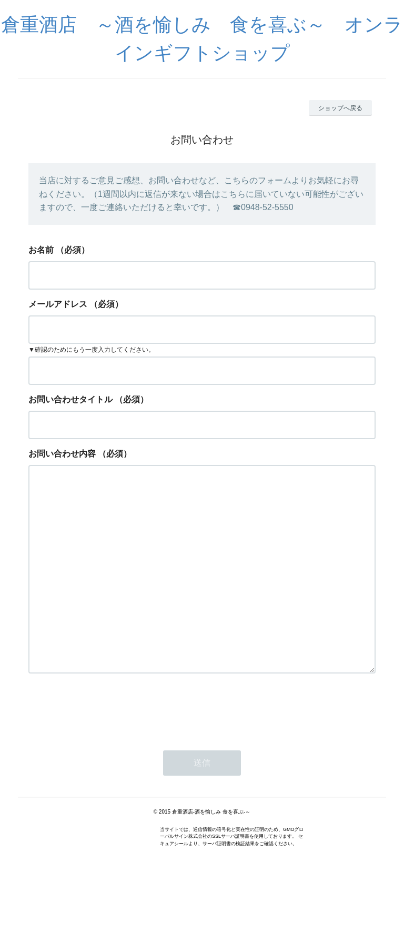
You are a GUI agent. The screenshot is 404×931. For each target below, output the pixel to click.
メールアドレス (57, 304)
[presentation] (108, 750)
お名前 (41, 249)
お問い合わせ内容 (62, 453)
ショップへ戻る (340, 108)
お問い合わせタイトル (70, 399)
